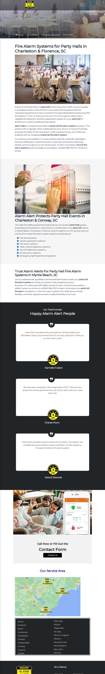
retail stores (69, 291)
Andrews (22, 625)
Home (19, 35)
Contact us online (29, 288)
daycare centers (41, 294)
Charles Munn (52, 422)
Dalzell (18, 145)
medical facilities (57, 294)
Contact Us (52, 555)
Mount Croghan (61, 635)
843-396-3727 (68, 148)
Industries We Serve (50, 35)
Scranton (47, 142)
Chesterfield (23, 643)
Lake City (57, 142)
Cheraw (21, 639)
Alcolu (21, 622)
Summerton (68, 142)
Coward (39, 142)
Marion (57, 624)
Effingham (29, 142)
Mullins (53, 139)
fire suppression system (52, 119)
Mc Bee (57, 632)
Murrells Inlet (60, 642)
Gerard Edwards (53, 477)
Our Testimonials (52, 309)
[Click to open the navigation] (82, 5)
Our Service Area (52, 571)
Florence (19, 142)
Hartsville (69, 139)
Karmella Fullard (53, 368)
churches (27, 294)
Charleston (23, 636)
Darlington (80, 139)
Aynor (20, 629)
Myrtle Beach (60, 646)
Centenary (23, 632)
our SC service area (47, 145)
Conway (45, 139)
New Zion (58, 649)
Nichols (61, 139)
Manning (79, 142)
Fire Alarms (32, 35)
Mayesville (59, 628)
